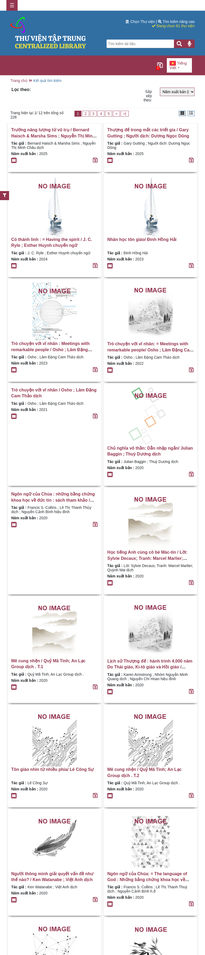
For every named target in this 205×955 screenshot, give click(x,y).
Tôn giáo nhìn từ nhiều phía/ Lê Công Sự (52, 769)
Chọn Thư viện (140, 21)
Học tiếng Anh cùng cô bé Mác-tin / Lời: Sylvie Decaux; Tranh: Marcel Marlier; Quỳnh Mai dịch (147, 558)
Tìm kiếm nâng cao (176, 21)
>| (124, 114)
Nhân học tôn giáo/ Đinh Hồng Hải (141, 239)
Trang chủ (18, 80)
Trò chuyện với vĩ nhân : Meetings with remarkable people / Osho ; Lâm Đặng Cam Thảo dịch (50, 349)
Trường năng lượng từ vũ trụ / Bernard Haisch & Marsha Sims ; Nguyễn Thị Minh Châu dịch (53, 136)
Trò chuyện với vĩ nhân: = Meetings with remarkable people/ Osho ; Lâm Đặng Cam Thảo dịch (150, 350)
